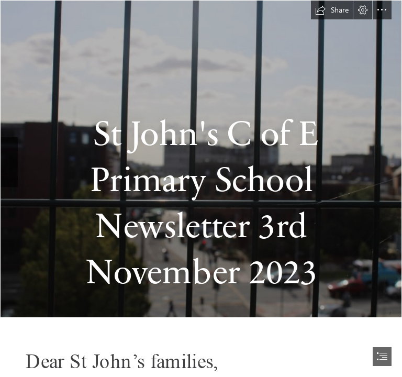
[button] (332, 10)
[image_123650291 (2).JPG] (201, 159)
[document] (201, 188)
